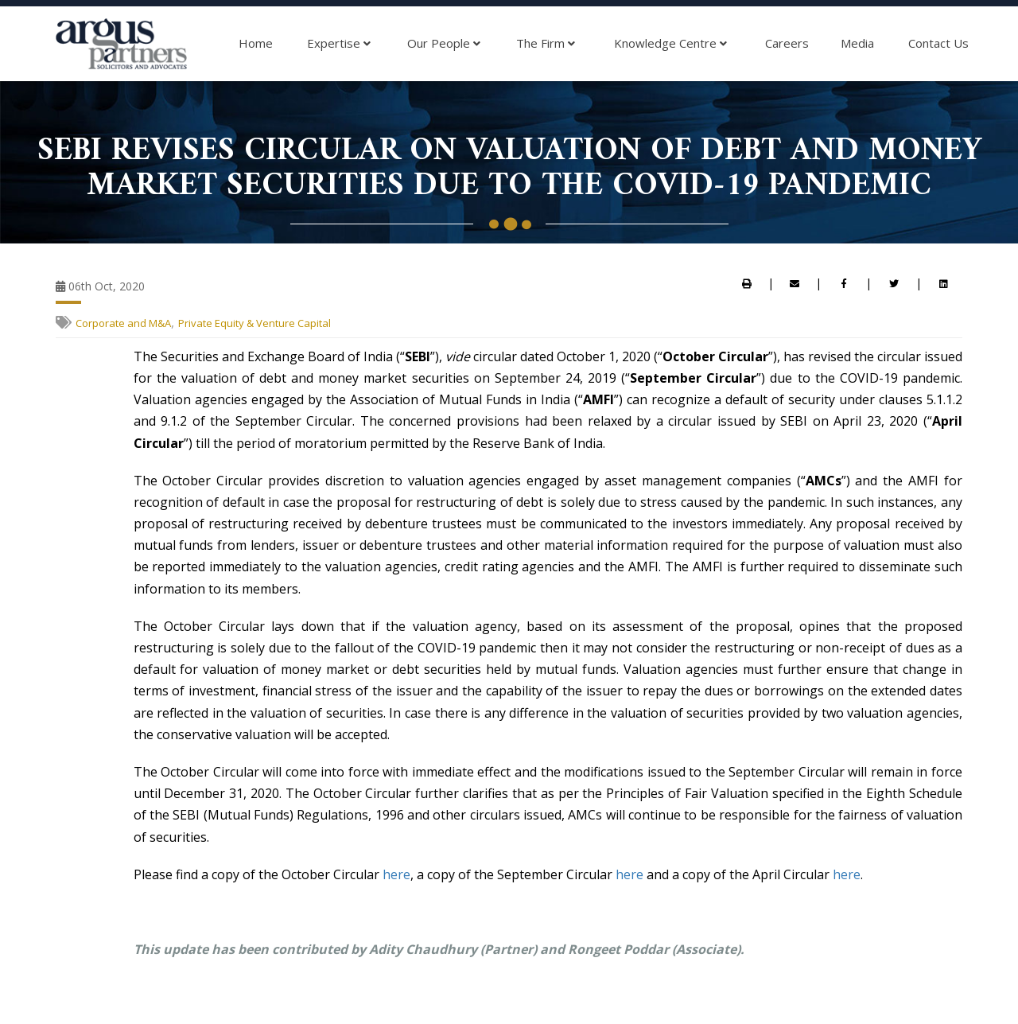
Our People (443, 44)
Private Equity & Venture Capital (254, 323)
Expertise (339, 44)
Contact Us (938, 43)
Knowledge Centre (670, 44)
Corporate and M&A (123, 323)
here (396, 874)
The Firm (545, 44)
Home (256, 43)
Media (857, 43)
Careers (787, 43)
